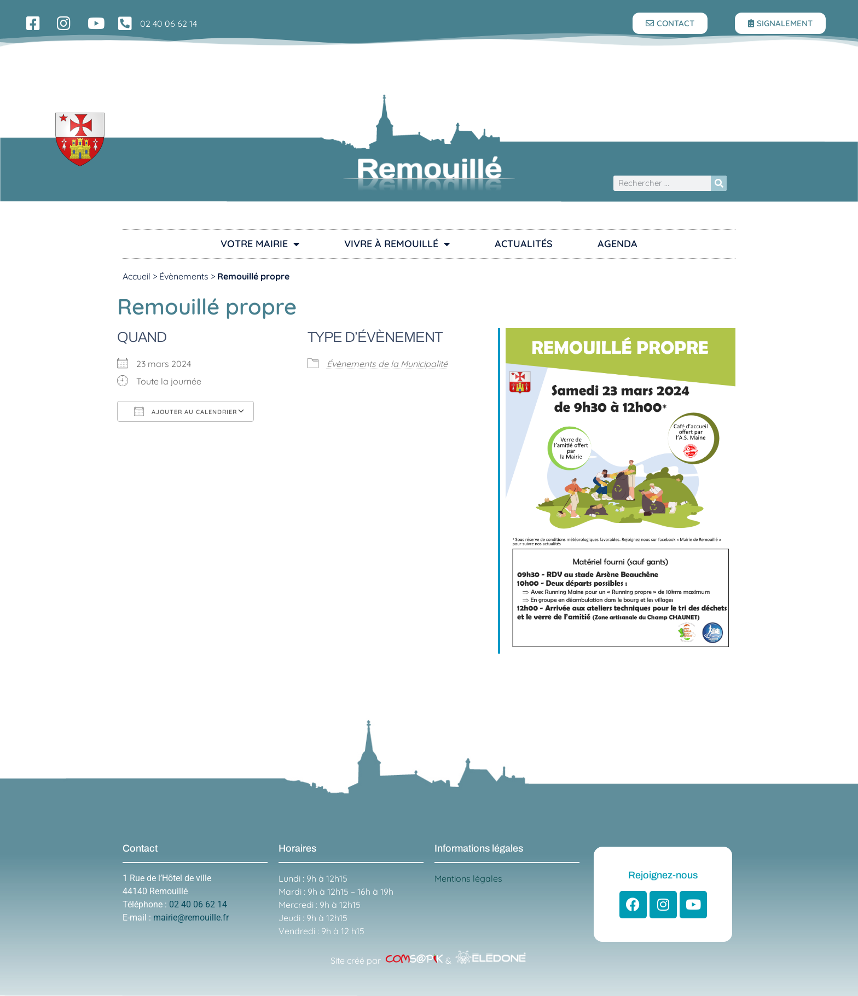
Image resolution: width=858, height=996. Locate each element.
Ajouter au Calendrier (185, 411)
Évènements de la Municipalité (387, 363)
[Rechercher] (719, 183)
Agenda (617, 243)
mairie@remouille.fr (191, 917)
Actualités (524, 243)
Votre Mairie (260, 244)
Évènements (183, 276)
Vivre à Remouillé (397, 244)
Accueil (136, 276)
